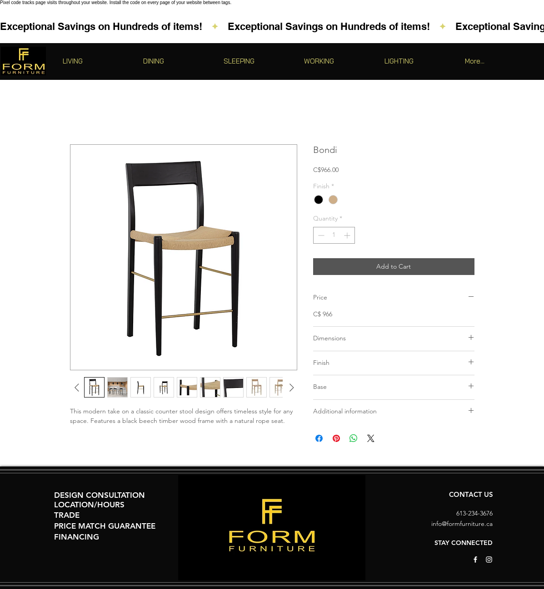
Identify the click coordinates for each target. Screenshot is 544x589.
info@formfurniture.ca (462, 524)
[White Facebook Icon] (475, 559)
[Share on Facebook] (319, 438)
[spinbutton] (334, 235)
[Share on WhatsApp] (353, 438)
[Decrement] (320, 235)
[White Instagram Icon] (489, 559)
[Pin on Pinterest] (336, 438)
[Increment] (348, 235)
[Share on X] (370, 438)
